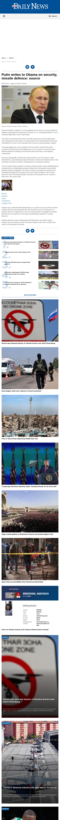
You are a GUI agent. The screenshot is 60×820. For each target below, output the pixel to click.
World (11, 58)
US (37, 132)
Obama (55, 132)
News (4, 58)
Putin (22, 130)
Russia (34, 149)
